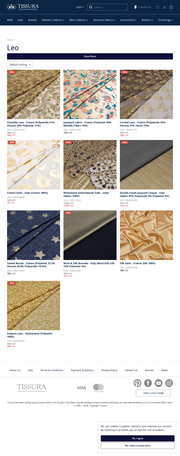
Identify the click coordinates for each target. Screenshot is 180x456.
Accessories (127, 20)
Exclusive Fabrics (103, 20)
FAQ (30, 370)
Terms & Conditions (51, 370)
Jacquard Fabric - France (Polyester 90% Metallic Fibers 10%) (87, 124)
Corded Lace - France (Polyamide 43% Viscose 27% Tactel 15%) (142, 124)
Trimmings (164, 20)
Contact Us (142, 7)
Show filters (90, 56)
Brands (32, 20)
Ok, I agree (137, 438)
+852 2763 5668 (153, 393)
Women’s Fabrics (52, 20)
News (164, 370)
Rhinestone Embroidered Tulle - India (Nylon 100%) (86, 194)
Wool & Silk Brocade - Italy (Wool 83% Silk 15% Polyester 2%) (89, 265)
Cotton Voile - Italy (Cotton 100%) (27, 192)
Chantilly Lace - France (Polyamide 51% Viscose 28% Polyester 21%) (30, 124)
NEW (10, 20)
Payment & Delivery (82, 370)
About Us (15, 370)
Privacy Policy (109, 370)
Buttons (146, 20)
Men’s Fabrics (77, 20)
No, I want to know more (137, 445)
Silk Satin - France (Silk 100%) (138, 263)
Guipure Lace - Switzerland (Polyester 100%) (29, 335)
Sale (20, 20)
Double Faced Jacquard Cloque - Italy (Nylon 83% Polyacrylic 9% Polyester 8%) (144, 194)
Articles (149, 370)
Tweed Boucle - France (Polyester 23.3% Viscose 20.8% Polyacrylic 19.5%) (31, 265)
